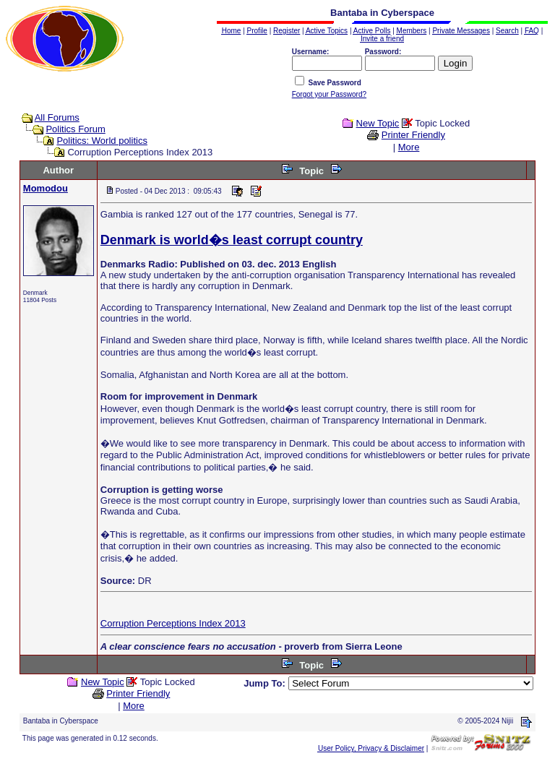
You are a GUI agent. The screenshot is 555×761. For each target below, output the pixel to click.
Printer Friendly (413, 134)
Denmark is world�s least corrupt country (231, 240)
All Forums (57, 117)
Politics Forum (75, 129)
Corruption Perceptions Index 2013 (173, 623)
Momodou (45, 188)
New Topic (378, 123)
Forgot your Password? (329, 94)
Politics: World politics (101, 140)
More (409, 147)
